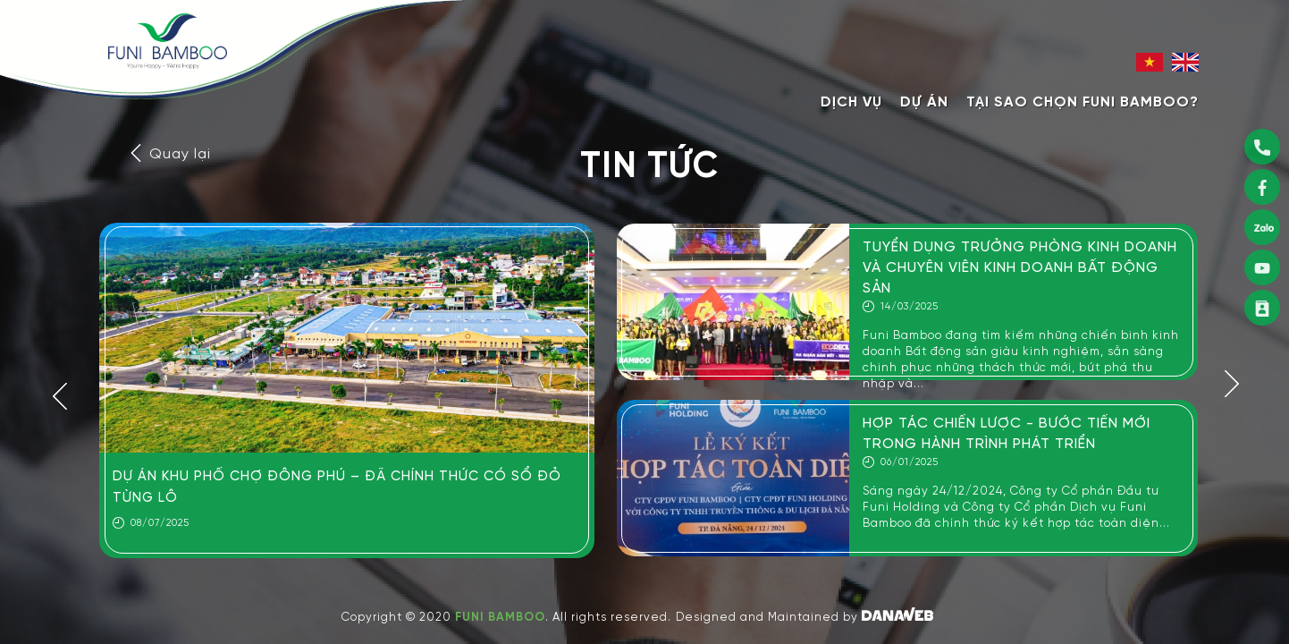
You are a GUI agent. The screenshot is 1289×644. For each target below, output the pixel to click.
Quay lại (169, 154)
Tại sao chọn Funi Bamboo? (1082, 102)
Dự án (924, 102)
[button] (59, 393)
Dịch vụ (851, 102)
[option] (346, 390)
